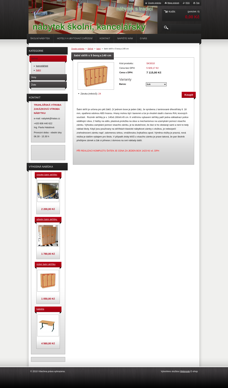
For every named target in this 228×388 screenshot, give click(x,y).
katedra (40, 309)
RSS (188, 3)
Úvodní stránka (77, 49)
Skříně (90, 49)
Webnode (185, 371)
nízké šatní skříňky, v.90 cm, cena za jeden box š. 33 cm (46, 264)
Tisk (198, 3)
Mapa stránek (173, 3)
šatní (98, 49)
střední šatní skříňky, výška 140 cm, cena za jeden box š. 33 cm (48, 219)
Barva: (122, 84)
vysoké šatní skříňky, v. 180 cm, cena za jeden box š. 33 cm (47, 174)
